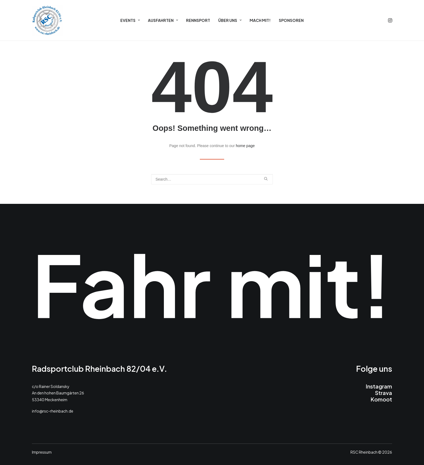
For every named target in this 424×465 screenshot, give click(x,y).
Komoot (381, 399)
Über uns (229, 20)
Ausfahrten (163, 20)
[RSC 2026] (47, 20)
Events (130, 20)
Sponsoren (291, 20)
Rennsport (198, 20)
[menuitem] (130, 20)
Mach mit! (260, 20)
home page (245, 146)
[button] (389, 20)
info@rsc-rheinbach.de (52, 410)
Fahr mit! (212, 283)
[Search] (212, 179)
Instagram (379, 386)
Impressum (42, 452)
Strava (383, 392)
